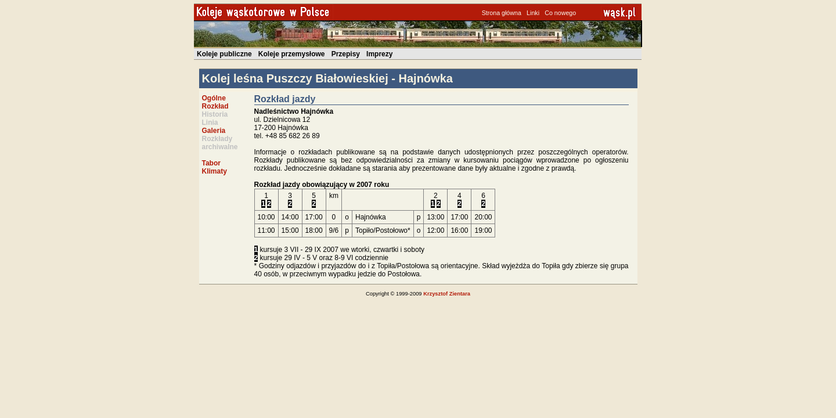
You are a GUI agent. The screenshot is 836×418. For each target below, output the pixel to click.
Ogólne (214, 98)
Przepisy (345, 54)
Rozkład (215, 106)
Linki (533, 12)
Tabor (211, 163)
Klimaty (214, 171)
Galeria (214, 131)
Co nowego (560, 12)
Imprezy (379, 54)
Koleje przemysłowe (291, 54)
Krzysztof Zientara (446, 294)
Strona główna (501, 12)
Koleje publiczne (224, 54)
